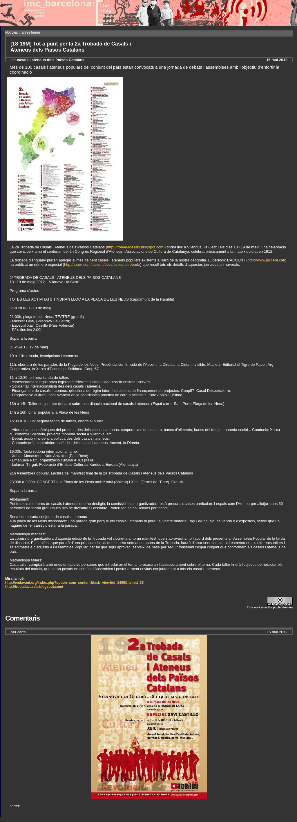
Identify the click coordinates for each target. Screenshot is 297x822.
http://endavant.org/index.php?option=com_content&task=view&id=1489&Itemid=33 (74, 583)
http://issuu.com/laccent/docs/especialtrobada (102, 264)
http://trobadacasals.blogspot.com (135, 247)
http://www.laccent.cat (266, 260)
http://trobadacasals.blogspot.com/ (34, 587)
